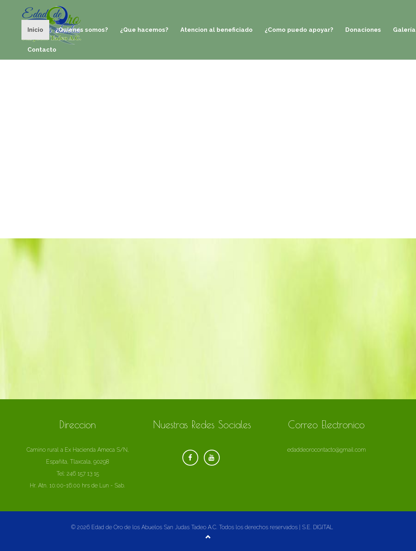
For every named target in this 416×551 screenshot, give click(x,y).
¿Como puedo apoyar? (299, 29)
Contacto (41, 49)
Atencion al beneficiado (216, 29)
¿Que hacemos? (144, 29)
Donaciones (363, 29)
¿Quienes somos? (81, 29)
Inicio (35, 29)
